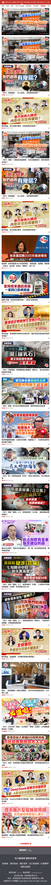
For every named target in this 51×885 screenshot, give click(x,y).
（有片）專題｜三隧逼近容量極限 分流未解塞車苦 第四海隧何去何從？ (24, 30)
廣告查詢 (14, 863)
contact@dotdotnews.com (37, 872)
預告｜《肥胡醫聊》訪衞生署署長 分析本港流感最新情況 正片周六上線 (25, 692)
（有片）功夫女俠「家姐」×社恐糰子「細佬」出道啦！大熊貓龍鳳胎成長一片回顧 (25, 728)
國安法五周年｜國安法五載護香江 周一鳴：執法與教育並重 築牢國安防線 (25, 549)
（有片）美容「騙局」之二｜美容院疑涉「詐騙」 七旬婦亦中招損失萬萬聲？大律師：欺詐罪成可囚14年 (25, 586)
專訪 (12, 6)
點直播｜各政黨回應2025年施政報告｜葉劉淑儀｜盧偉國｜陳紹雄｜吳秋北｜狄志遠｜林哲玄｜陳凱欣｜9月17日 (25, 265)
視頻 (21, 2)
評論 (25, 2)
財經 (34, 2)
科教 (41, 2)
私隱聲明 (45, 863)
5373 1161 (20, 872)
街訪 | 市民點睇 (20, 6)
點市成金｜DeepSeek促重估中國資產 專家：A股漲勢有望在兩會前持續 (25, 800)
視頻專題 (43, 6)
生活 (31, 2)
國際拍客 (28, 6)
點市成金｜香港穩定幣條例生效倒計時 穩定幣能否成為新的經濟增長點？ (25, 335)
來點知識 (35, 6)
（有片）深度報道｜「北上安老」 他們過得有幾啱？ (20, 93)
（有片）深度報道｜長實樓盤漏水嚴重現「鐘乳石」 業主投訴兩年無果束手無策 (25, 371)
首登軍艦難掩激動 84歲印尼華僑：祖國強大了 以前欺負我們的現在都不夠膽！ (25, 441)
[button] (40, 33)
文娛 (38, 2)
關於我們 (23, 863)
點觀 (28, 2)
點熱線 (5, 863)
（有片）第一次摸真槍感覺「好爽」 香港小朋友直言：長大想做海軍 (25, 477)
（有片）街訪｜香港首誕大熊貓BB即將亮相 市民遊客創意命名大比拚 (25, 764)
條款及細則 (25, 867)
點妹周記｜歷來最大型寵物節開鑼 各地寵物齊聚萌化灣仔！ (23, 835)
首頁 (6, 2)
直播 (7, 6)
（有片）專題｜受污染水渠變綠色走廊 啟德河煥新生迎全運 (23, 406)
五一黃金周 (13, 2)
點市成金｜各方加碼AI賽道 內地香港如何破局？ (19, 126)
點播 (3, 6)
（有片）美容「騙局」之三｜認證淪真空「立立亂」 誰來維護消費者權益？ (25, 513)
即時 (18, 2)
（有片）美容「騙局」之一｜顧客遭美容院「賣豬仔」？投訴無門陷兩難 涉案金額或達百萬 (25, 622)
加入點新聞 (34, 863)
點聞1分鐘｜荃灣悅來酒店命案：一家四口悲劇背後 (20, 300)
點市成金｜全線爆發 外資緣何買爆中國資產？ (18, 657)
